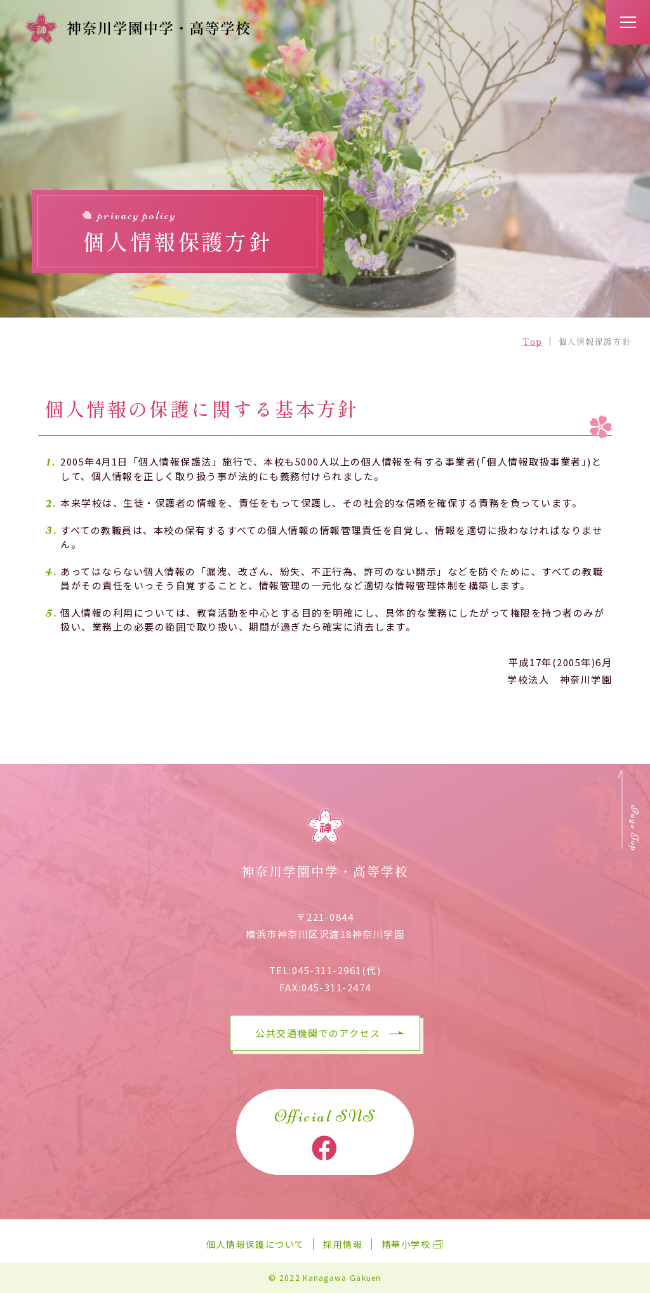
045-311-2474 (336, 987)
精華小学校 (405, 1244)
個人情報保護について (255, 1244)
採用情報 (342, 1244)
